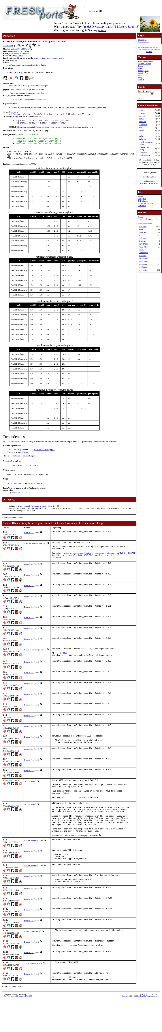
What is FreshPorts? (145, 61)
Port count (142, 226)
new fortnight (144, 267)
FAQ (140, 68)
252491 (72, 1009)
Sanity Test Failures (145, 203)
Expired (141, 250)
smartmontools (52, 58)
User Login (142, 40)
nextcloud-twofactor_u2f (41, 514)
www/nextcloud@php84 (44, 456)
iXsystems (154, 49)
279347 (59, 569)
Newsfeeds (142, 206)
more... (140, 98)
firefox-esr (142, 122)
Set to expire (143, 253)
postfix (61, 58)
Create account (143, 42)
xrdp (140, 133)
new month (143, 270)
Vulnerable (143, 247)
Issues (140, 66)
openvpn (142, 113)
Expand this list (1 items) (21, 500)
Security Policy (143, 73)
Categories (142, 199)
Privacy (141, 75)
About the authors (144, 64)
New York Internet (144, 49)
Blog (140, 77)
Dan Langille (141, 1028)
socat (36, 58)
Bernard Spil (29, 541)
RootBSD (149, 52)
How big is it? (143, 71)
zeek (140, 127)
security (10, 45)
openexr (142, 130)
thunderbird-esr (144, 155)
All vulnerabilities (149, 177)
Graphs (140, 217)
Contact (141, 80)
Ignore (141, 235)
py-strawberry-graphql (144, 148)
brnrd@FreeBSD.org (21, 49)
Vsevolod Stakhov (31, 551)
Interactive (142, 256)
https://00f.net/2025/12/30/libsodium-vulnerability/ (91, 566)
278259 (63, 666)
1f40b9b (19, 56)
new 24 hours (144, 258)
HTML (145, 1027)
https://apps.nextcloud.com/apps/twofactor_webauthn (26, 65)
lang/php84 (23, 458)
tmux (44, 58)
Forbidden (142, 238)
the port (14, 113)
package (15, 118)
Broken (141, 229)
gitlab (141, 110)
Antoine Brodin (30, 866)
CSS (150, 1027)
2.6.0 (5, 45)
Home (140, 196)
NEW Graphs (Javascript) (147, 219)
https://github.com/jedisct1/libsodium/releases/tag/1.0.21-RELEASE (99, 563)
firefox (141, 119)
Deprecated (143, 232)
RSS (156, 1027)
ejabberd (142, 116)
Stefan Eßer (28, 797)
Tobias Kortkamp (30, 994)
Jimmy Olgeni (29, 961)
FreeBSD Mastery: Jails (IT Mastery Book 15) (110, 26)
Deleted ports (143, 201)
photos (102, 30)
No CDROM (143, 244)
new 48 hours (144, 261)
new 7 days (143, 264)
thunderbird (143, 125)
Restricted (142, 241)
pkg (40, 58)
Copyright (125, 1028)
